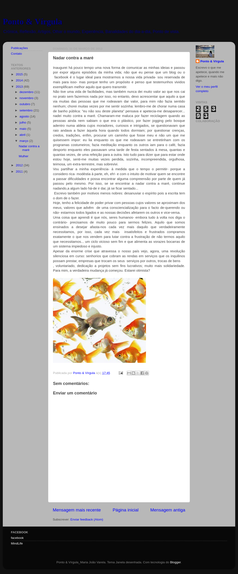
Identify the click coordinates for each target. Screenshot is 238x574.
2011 (20, 171)
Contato (16, 53)
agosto (25, 116)
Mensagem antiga (167, 509)
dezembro (27, 92)
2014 (20, 80)
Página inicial (126, 509)
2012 (20, 165)
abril (23, 135)
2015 (20, 74)
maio (23, 128)
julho (23, 122)
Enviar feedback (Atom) (86, 519)
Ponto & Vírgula (32, 21)
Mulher (23, 156)
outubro (25, 104)
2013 (20, 86)
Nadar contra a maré (29, 148)
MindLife (17, 543)
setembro (26, 110)
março (24, 141)
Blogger (175, 562)
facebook (17, 538)
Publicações (19, 48)
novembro (27, 98)
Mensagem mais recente (77, 509)
